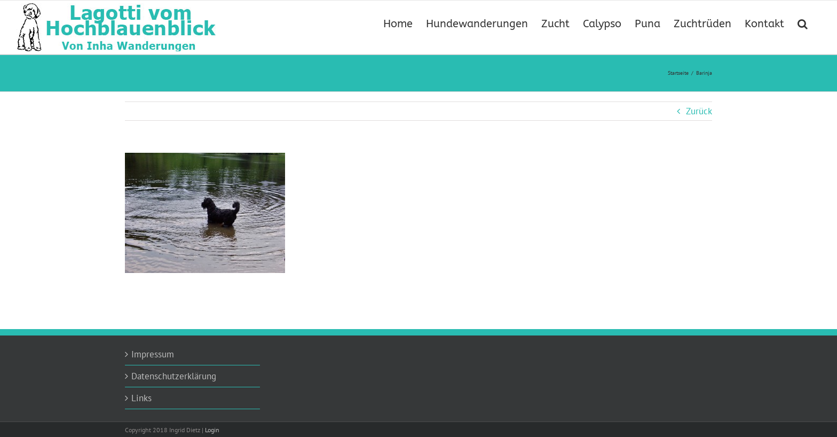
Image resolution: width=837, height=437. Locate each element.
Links (141, 398)
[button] (802, 23)
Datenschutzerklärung (173, 376)
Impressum (152, 354)
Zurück (699, 111)
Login (212, 430)
